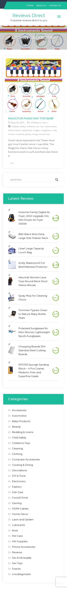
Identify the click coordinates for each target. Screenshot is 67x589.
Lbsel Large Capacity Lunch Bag (31, 250)
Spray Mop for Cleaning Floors (32, 297)
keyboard (27, 130)
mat (54, 130)
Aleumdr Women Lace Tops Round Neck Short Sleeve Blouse (33, 281)
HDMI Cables (20, 508)
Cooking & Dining (22, 464)
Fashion (17, 486)
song (35, 134)
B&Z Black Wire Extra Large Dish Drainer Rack (33, 236)
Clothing (17, 453)
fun (42, 126)
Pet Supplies (19, 541)
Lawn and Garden (23, 519)
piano (28, 134)
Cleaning (17, 448)
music (11, 134)
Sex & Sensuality (21, 557)
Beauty (16, 426)
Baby (23, 126)
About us (41, 5)
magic (36, 130)
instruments (14, 130)
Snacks (16, 568)
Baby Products (21, 421)
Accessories (19, 410)
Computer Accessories (26, 459)
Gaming (17, 503)
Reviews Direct (28, 15)
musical (20, 134)
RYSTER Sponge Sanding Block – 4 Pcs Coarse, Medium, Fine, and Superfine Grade (33, 370)
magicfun (46, 130)
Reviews (17, 552)
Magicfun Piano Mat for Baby (31, 118)
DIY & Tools (19, 475)
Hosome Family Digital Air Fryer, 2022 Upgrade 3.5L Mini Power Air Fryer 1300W (34, 218)
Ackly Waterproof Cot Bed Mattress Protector (32, 264)
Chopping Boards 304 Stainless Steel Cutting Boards (31, 350)
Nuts (15, 530)
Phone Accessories (23, 546)
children (31, 126)
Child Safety (19, 437)
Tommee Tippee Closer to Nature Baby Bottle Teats (32, 314)
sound (42, 134)
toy (48, 134)
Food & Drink (20, 497)
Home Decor (20, 514)
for (37, 126)
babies (15, 126)
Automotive (19, 415)
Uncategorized (21, 574)
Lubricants (18, 525)
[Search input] (32, 179)
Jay (11, 163)
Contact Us (55, 5)
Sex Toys (17, 563)
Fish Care (17, 492)
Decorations (19, 470)
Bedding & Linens (22, 432)
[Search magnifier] (56, 179)
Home (30, 5)
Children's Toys (38, 122)
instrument (50, 126)
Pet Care (17, 535)
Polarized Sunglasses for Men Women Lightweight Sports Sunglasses (34, 332)
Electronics (19, 481)
